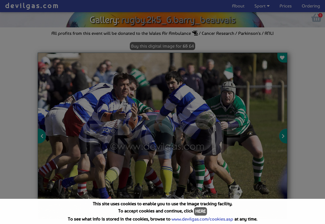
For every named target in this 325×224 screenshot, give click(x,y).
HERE (200, 211)
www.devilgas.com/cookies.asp (202, 219)
